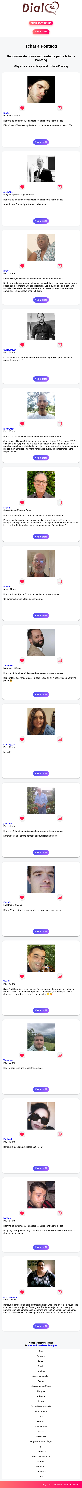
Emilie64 (7, 1139)
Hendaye (41, 1371)
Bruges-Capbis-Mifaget (41, 1441)
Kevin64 (7, 902)
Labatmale (41, 1471)
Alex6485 (8, 192)
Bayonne (41, 1356)
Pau (41, 1351)
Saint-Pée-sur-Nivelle (41, 1406)
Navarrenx (41, 1436)
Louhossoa (41, 1451)
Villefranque (41, 1426)
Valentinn (8, 1060)
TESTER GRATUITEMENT (41, 23)
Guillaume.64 (9, 350)
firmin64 (7, 586)
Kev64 (6, 113)
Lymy (5, 271)
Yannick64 (8, 665)
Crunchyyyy (9, 744)
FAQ (44, 1484)
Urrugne (41, 1391)
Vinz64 (6, 981)
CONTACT (75, 1484)
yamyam (7, 823)
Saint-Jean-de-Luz (41, 1376)
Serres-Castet (40, 1411)
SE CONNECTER (41, 32)
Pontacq (41, 1421)
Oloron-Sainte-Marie (41, 1386)
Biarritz (41, 1366)
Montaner (41, 1466)
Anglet (41, 1361)
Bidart (41, 1401)
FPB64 (6, 507)
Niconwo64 (8, 429)
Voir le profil (41, 142)
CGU (50, 1484)
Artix (41, 1416)
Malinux (7, 1218)
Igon (41, 1446)
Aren (41, 1476)
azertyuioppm (10, 1297)
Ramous (41, 1461)
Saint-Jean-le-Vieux (41, 1456)
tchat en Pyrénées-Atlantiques (42, 1345)
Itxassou (41, 1431)
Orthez (41, 1381)
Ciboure (41, 1396)
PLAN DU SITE (61, 1484)
